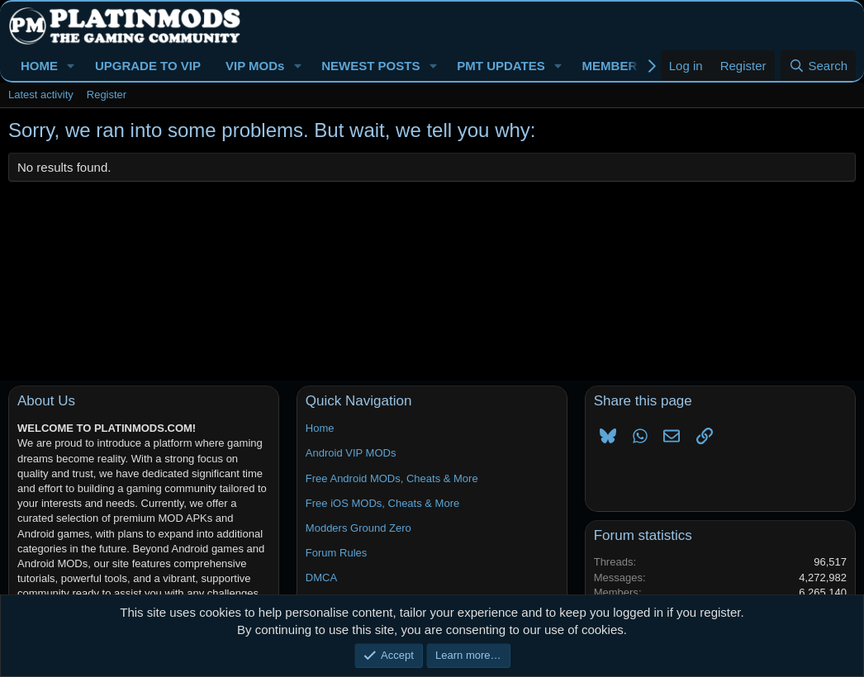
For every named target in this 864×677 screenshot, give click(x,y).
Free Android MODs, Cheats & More (392, 478)
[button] (71, 65)
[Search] (818, 65)
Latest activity (41, 94)
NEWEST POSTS (370, 66)
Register (106, 94)
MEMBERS (614, 66)
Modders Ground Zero (358, 528)
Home (320, 428)
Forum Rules (336, 553)
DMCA (321, 577)
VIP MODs (254, 66)
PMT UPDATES (500, 66)
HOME (39, 66)
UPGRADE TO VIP (148, 66)
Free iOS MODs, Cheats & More (382, 503)
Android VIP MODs (351, 453)
